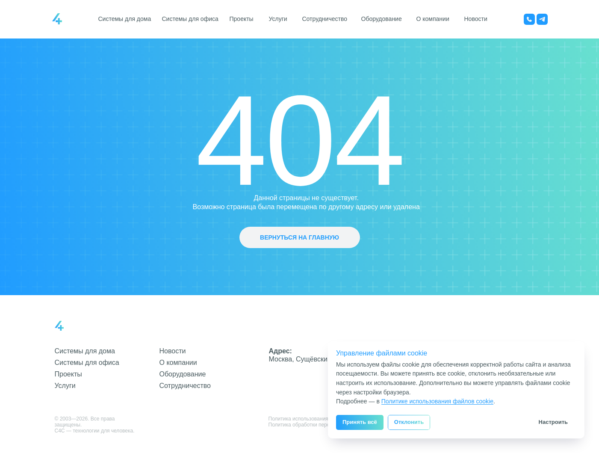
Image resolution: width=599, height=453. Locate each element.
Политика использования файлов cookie (317, 419)
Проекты (242, 18)
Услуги (278, 18)
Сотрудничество (324, 18)
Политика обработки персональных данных (320, 425)
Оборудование (381, 18)
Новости (475, 18)
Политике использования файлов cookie (437, 401)
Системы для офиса (190, 18)
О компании (432, 18)
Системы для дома (124, 18)
